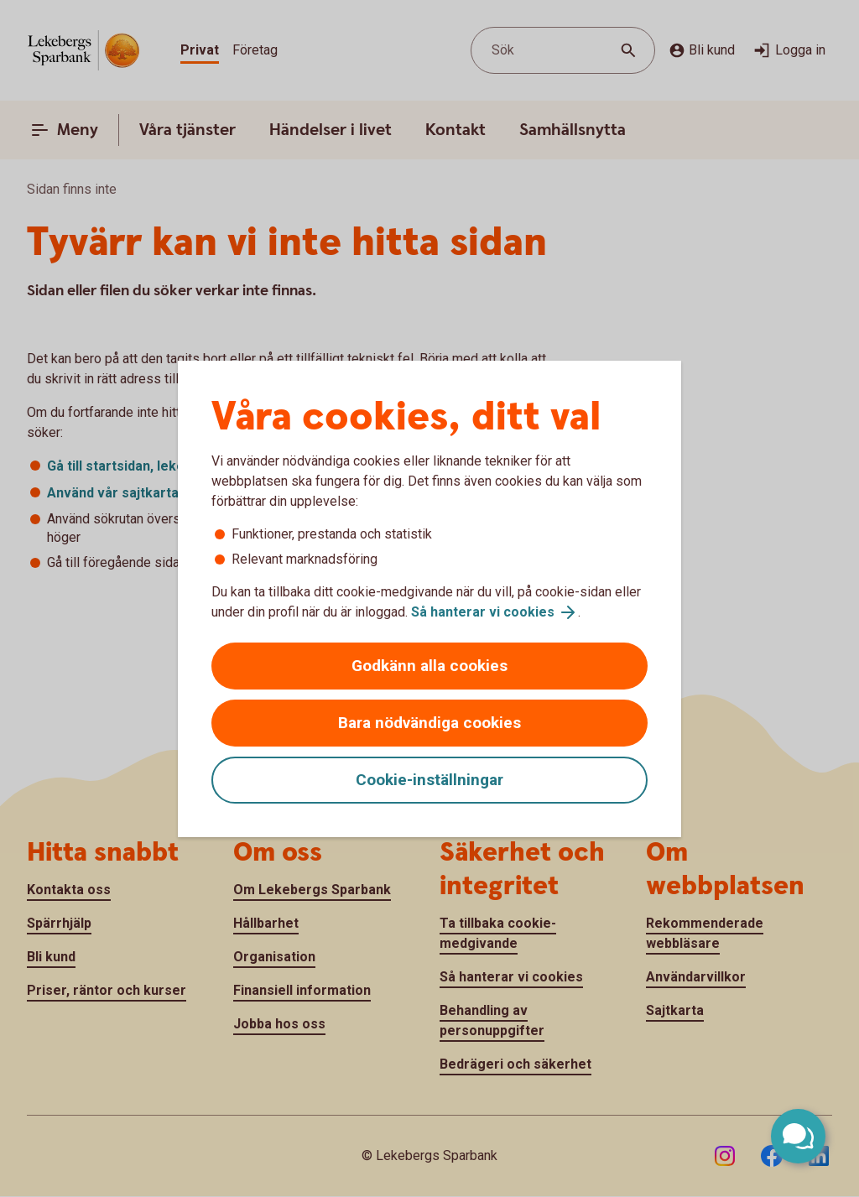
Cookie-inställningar (429, 779)
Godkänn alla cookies (429, 665)
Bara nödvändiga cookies (429, 722)
